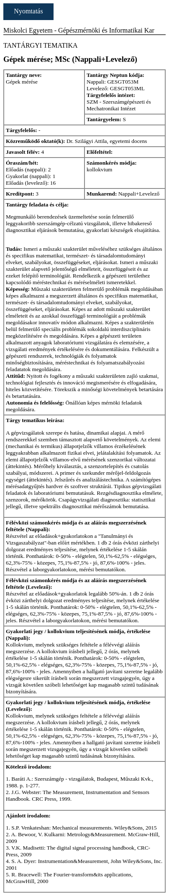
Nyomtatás (28, 11)
